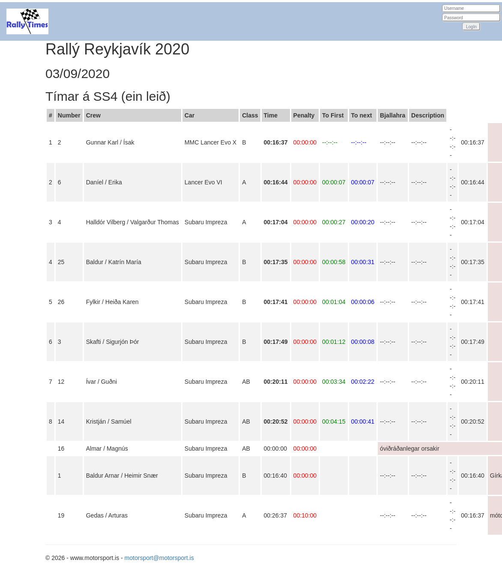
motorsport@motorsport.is (159, 557)
